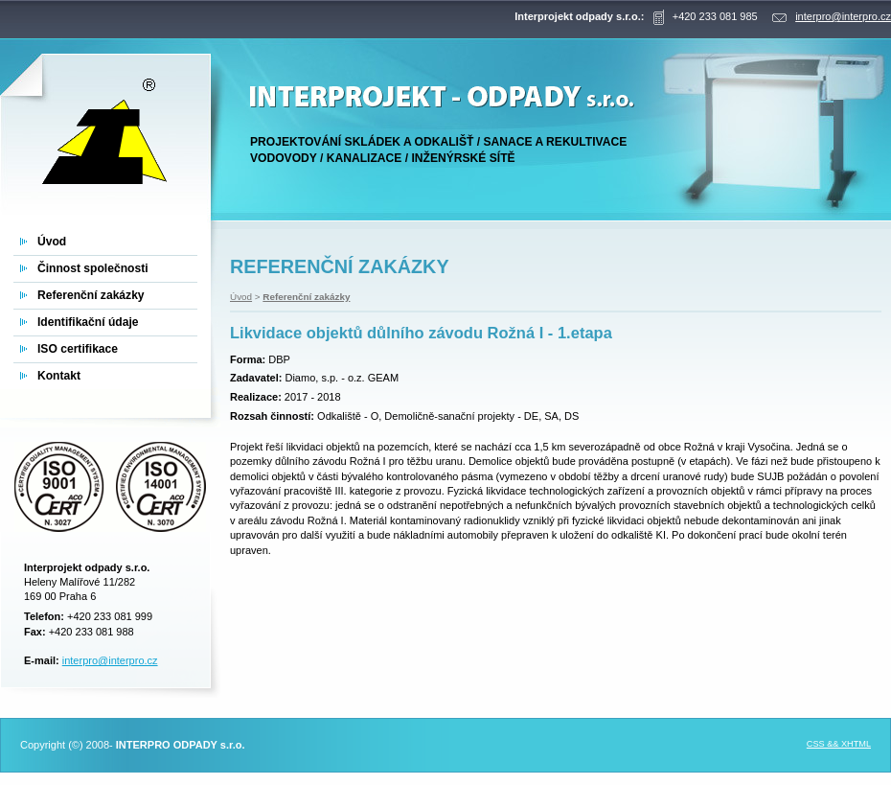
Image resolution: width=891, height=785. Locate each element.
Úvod (241, 296)
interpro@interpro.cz (110, 660)
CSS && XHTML (839, 744)
